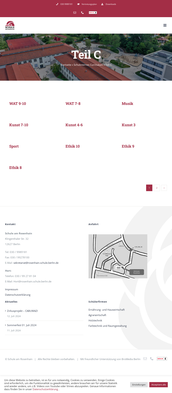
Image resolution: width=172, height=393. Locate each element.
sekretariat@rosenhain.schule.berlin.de (35, 262)
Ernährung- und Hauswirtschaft (107, 309)
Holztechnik (95, 320)
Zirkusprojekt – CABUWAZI (22, 310)
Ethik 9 (128, 146)
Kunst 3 (128, 124)
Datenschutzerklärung (17, 294)
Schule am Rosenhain (20, 359)
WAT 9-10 (17, 103)
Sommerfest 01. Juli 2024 (21, 325)
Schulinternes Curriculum (88, 64)
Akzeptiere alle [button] (158, 384)
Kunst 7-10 (18, 124)
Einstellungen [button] (139, 384)
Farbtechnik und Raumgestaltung (108, 325)
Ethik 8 (15, 167)
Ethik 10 (73, 146)
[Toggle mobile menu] (165, 25)
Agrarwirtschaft (97, 315)
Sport (14, 146)
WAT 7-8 (73, 103)
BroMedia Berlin (131, 359)
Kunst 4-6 (74, 124)
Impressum (11, 289)
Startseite (65, 64)
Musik (127, 103)
